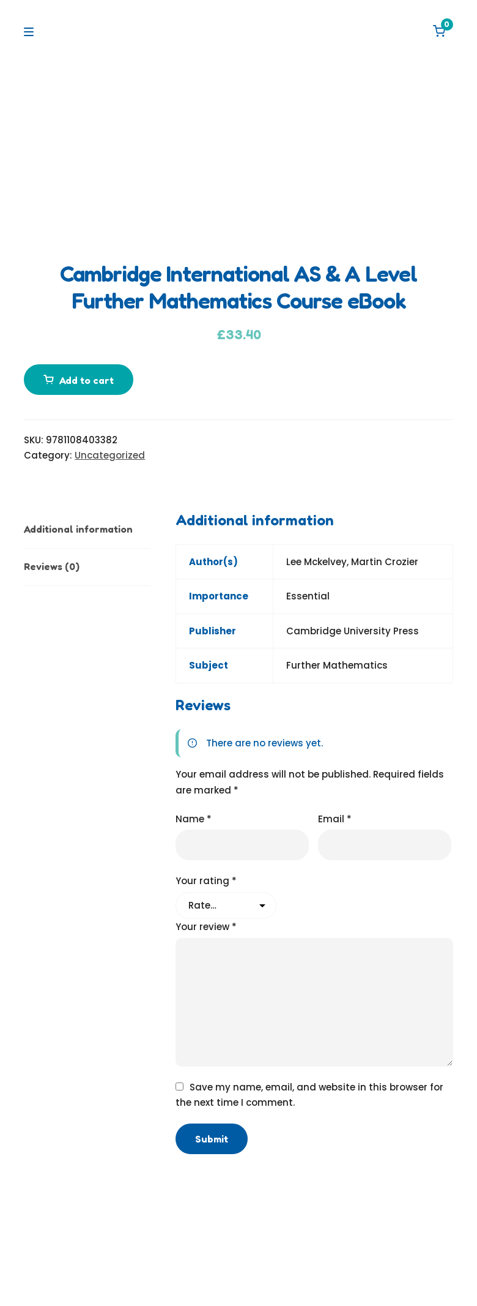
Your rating (206, 880)
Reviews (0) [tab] (52, 566)
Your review (206, 926)
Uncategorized (110, 455)
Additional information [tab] (78, 529)
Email (335, 818)
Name (194, 818)
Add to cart (86, 380)
